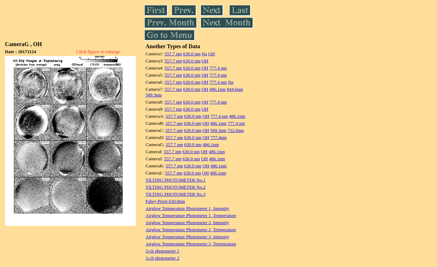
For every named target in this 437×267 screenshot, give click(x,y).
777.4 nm (218, 68)
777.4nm (219, 137)
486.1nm (217, 89)
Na (204, 53)
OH (211, 53)
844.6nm (235, 89)
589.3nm (153, 95)
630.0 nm (191, 53)
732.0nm (236, 130)
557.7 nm (173, 53)
